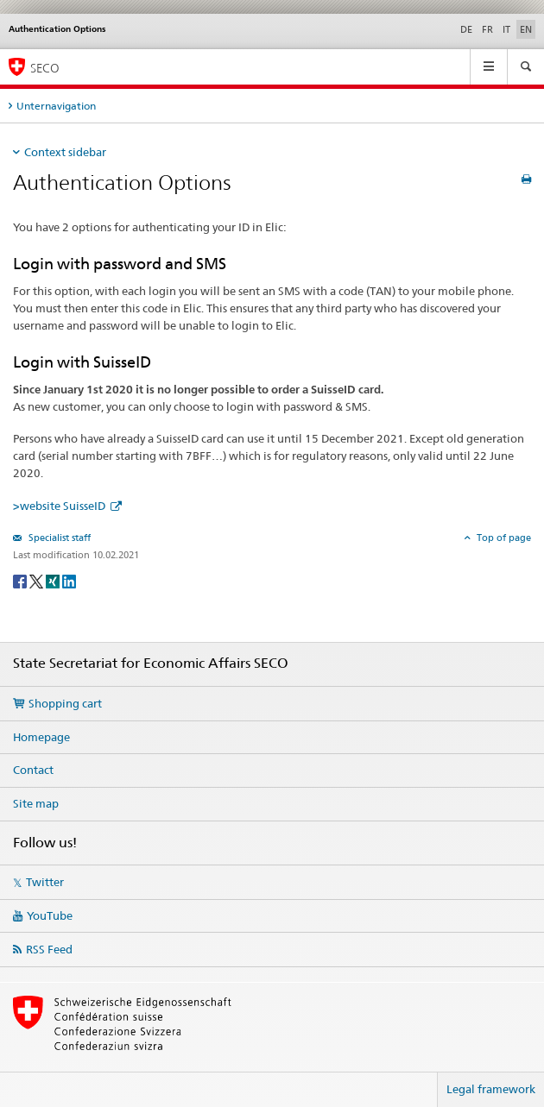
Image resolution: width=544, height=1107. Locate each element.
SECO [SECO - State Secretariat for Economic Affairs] (45, 67)
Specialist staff (58, 537)
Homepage (41, 737)
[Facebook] (21, 580)
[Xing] (54, 580)
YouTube (50, 915)
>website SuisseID (60, 506)
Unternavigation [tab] (56, 105)
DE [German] (466, 29)
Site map (36, 803)
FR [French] (487, 29)
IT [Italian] (506, 29)
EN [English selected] (526, 29)
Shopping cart (65, 703)
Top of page (502, 537)
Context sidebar (65, 152)
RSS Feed (49, 949)
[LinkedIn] (69, 580)
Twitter (45, 882)
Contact (33, 770)
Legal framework (490, 1089)
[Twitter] (37, 580)
